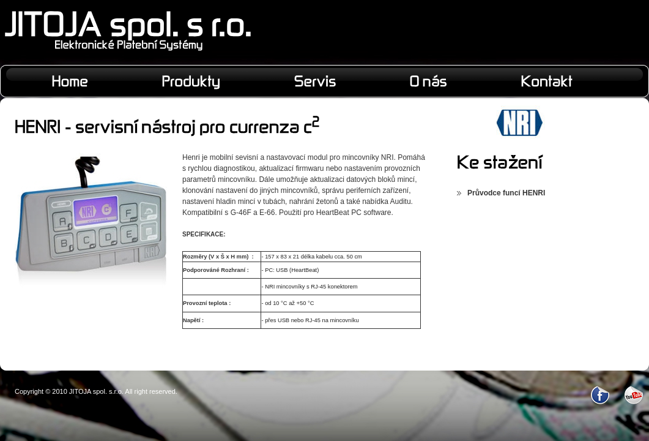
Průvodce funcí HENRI (506, 193)
